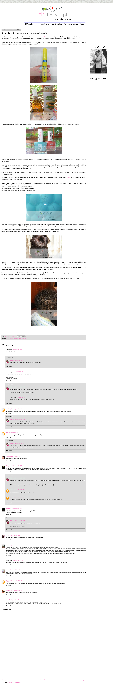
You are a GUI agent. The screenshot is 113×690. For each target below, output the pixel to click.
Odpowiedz (8, 354)
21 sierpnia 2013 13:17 (14, 600)
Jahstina (12, 360)
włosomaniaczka (22, 338)
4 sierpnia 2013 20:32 (20, 443)
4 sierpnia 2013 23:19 (14, 545)
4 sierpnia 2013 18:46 (17, 371)
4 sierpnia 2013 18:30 (17, 349)
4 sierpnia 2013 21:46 (15, 535)
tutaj (68, 177)
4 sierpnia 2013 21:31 (20, 360)
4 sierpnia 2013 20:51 (17, 466)
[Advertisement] (44, 664)
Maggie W (8, 581)
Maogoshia (8, 466)
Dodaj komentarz (6, 609)
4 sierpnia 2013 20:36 (20, 419)
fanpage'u (47, 37)
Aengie (7, 535)
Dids (7, 545)
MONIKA (8, 590)
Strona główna (43, 680)
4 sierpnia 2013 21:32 (18, 497)
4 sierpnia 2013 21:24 (18, 489)
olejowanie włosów (14, 338)
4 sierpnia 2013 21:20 (17, 508)
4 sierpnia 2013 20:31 (20, 387)
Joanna (8, 570)
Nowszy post (5, 680)
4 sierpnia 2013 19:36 (14, 432)
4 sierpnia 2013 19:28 (18, 409)
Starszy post (82, 680)
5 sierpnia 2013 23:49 (16, 581)
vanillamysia (9, 409)
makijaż (8, 338)
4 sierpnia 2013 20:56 (20, 478)
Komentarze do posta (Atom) (14, 682)
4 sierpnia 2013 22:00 (22, 397)
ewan (7, 432)
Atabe (7, 456)
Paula (7, 600)
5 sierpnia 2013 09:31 (17, 560)
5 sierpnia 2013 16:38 (15, 570)
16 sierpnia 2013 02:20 (16, 590)
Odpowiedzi (10, 357)
